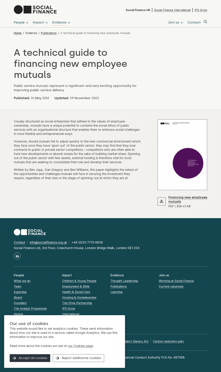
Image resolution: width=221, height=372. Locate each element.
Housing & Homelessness (79, 297)
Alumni (18, 314)
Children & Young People (79, 281)
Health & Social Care (76, 292)
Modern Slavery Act (138, 341)
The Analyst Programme (30, 308)
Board (18, 297)
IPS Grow (200, 10)
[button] (22, 22)
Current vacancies (171, 286)
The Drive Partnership (77, 303)
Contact (19, 242)
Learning (116, 292)
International (70, 314)
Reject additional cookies (79, 358)
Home (18, 33)
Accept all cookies (30, 358)
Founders (20, 303)
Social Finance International (172, 10)
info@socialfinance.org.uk (48, 242)
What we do (22, 281)
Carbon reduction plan (172, 341)
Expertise (20, 292)
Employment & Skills (76, 286)
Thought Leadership (124, 281)
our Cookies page (81, 346)
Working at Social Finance (177, 281)
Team (18, 286)
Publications (49, 33)
